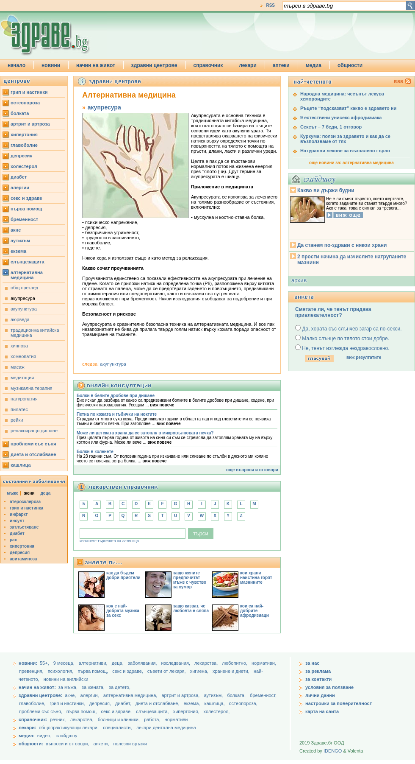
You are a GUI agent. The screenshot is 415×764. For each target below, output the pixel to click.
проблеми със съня (33, 443)
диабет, (124, 703)
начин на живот (95, 65)
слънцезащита (27, 261)
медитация (22, 377)
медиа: (27, 735)
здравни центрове (154, 65)
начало (16, 65)
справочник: (33, 719)
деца (46, 493)
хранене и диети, (232, 671)
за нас (312, 663)
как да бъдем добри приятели (123, 575)
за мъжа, (67, 687)
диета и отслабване (33, 454)
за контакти (318, 679)
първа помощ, (93, 671)
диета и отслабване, (158, 703)
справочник (208, 65)
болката (20, 113)
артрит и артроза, (181, 695)
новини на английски (66, 679)
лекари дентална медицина (166, 727)
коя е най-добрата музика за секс (122, 611)
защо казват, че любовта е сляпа (191, 608)
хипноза (19, 345)
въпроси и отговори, (67, 743)
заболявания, (143, 663)
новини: (28, 663)
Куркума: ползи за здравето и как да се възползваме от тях (345, 139)
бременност (24, 219)
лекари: (27, 727)
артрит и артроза (30, 123)
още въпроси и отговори (252, 469)
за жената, (93, 687)
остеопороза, (243, 703)
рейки (17, 420)
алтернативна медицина (27, 275)
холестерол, (217, 711)
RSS (270, 5)
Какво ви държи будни (325, 190)
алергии (20, 187)
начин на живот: (37, 687)
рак (13, 539)
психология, (61, 671)
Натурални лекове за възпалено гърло (345, 150)
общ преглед (24, 287)
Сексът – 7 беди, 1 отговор (331, 126)
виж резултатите (363, 357)
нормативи (176, 719)
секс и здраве (26, 198)
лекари (248, 65)
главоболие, (33, 703)
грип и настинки (29, 92)
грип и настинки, (68, 703)
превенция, (32, 671)
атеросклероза (25, 501)
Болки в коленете (95, 451)
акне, (71, 695)
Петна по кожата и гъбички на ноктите (117, 414)
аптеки (281, 65)
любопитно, (235, 663)
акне (16, 229)
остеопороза (25, 102)
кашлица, (215, 703)
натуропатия (24, 398)
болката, (237, 695)
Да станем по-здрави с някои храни (342, 245)
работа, (152, 719)
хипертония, (187, 711)
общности (350, 65)
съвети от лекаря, (167, 671)
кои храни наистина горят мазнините (256, 578)
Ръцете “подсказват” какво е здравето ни (348, 108)
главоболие (24, 145)
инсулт (17, 520)
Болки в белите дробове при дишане (116, 395)
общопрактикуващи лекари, (69, 727)
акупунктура (24, 308)
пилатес (19, 409)
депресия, (100, 703)
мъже (12, 493)
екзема (18, 251)
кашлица (21, 464)
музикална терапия (32, 388)
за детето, (119, 687)
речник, (58, 719)
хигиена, (200, 671)
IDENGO (333, 750)
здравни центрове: (40, 695)
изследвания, (176, 663)
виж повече (162, 405)
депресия (22, 155)
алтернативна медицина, (131, 695)
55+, (45, 663)
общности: (31, 743)
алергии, (90, 695)
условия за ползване (329, 687)
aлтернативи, (94, 663)
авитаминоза (23, 559)
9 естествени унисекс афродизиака (341, 117)
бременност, (263, 695)
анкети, (101, 743)
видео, (44, 735)
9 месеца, (64, 663)
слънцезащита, (153, 711)
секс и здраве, (128, 671)
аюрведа (20, 319)
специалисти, (117, 727)
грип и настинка (26, 508)
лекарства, (206, 663)
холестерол (24, 166)
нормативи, (264, 663)
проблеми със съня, (41, 711)
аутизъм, (214, 695)
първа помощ (26, 208)
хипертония (24, 134)
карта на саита (322, 711)
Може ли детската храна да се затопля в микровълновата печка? (145, 433)
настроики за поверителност (338, 703)
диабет (19, 176)
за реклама (318, 671)
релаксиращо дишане (34, 430)
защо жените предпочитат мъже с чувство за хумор (189, 580)
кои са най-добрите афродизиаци (254, 611)
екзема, (193, 703)
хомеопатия (23, 356)
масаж (18, 366)
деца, (118, 663)
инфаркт (19, 514)
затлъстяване (24, 527)
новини (51, 65)
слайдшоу (66, 735)
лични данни (320, 695)
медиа (313, 65)
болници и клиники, (119, 719)
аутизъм (20, 240)
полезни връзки (130, 743)
